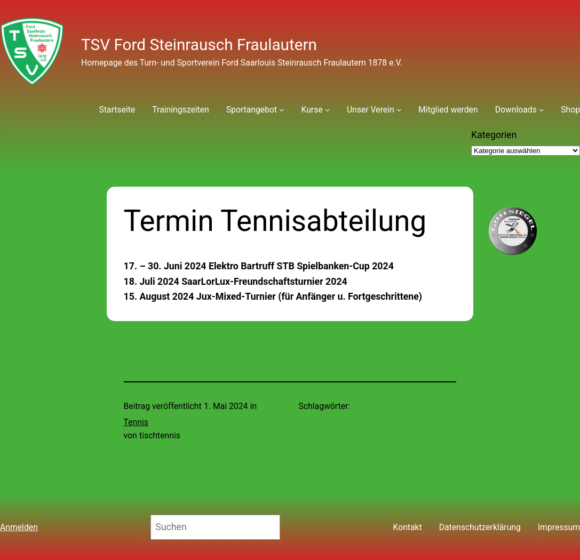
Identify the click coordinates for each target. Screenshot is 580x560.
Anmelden (19, 527)
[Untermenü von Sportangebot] (281, 109)
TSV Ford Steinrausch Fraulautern (199, 44)
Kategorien (494, 135)
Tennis (136, 422)
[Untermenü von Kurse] (327, 109)
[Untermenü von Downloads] (541, 109)
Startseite (117, 110)
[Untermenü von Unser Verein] (398, 109)
